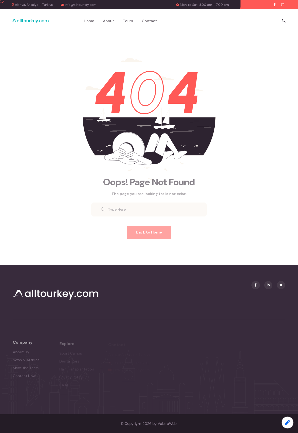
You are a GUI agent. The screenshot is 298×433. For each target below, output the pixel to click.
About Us (21, 353)
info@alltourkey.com (80, 5)
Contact (149, 20)
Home (89, 20)
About (108, 20)
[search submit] (103, 211)
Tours (128, 20)
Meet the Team (26, 369)
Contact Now (24, 377)
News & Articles (26, 361)
